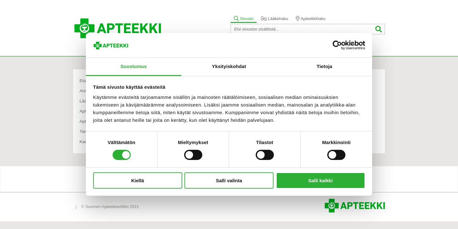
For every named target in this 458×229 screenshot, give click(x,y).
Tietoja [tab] (324, 66)
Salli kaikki (320, 180)
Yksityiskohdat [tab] (229, 66)
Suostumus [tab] (134, 66)
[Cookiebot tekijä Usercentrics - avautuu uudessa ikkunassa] (337, 45)
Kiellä (137, 180)
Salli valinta (229, 180)
